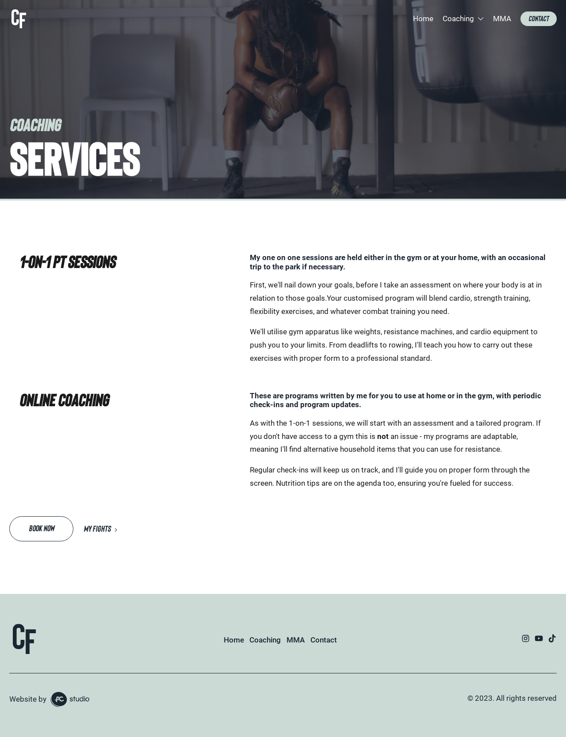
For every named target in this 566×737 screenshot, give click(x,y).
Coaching (265, 639)
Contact (323, 639)
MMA (502, 18)
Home (423, 18)
